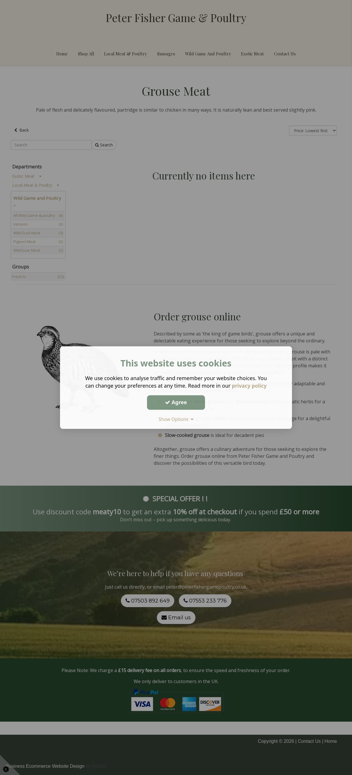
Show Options (176, 419)
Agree (176, 402)
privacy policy (249, 385)
